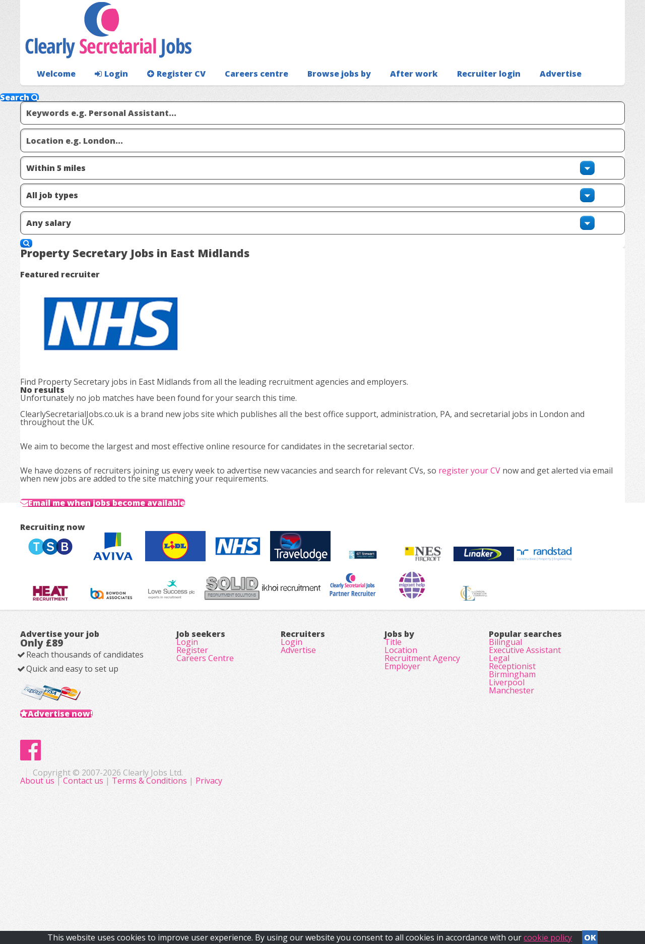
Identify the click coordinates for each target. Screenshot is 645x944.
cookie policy (548, 934)
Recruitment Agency (422, 724)
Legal (499, 724)
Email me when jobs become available (133, 427)
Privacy (410, 888)
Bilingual (505, 695)
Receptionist (512, 738)
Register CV (166, 93)
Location (400, 710)
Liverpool (507, 766)
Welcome (54, 93)
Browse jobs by (317, 93)
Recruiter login (580, 93)
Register (192, 710)
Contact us (286, 888)
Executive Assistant (525, 710)
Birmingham (512, 752)
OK (590, 934)
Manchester (511, 780)
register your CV (486, 376)
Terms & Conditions (351, 888)
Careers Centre (205, 724)
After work (387, 93)
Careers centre (240, 93)
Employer (402, 738)
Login (105, 93)
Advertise (515, 93)
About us (240, 888)
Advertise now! (76, 788)
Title (393, 695)
